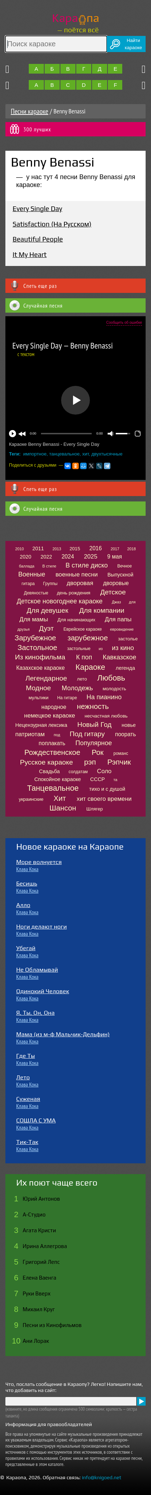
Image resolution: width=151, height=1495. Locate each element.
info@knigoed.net (102, 1477)
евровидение (122, 629)
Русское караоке (46, 762)
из (101, 648)
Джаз (116, 602)
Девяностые (36, 592)
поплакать (52, 743)
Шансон (63, 808)
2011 (38, 548)
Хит (60, 798)
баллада (27, 566)
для (132, 602)
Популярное (94, 743)
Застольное (37, 647)
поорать (125, 734)
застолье (128, 638)
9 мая (114, 556)
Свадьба (49, 771)
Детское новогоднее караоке (60, 601)
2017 (115, 549)
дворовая (80, 583)
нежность (93, 706)
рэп (90, 762)
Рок (98, 752)
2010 (19, 549)
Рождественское (52, 752)
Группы (50, 583)
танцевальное (64, 454)
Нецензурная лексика (41, 725)
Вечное (124, 566)
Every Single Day (37, 208)
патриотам (30, 734)
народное (53, 707)
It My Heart (30, 254)
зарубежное (88, 638)
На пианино (104, 697)
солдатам (78, 771)
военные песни (76, 574)
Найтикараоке (133, 44)
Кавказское (119, 657)
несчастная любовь (106, 716)
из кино (123, 647)
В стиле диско (86, 565)
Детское (113, 592)
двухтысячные (106, 454)
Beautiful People (38, 239)
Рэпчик (119, 762)
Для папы (118, 619)
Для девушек (47, 610)
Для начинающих (76, 619)
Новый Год (94, 724)
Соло (104, 771)
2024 (67, 556)
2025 (90, 556)
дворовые (116, 583)
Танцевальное (52, 788)
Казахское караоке (40, 668)
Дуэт (46, 628)
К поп (84, 657)
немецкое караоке (49, 715)
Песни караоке (29, 111)
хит (85, 454)
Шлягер (94, 809)
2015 (74, 548)
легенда (125, 668)
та (116, 779)
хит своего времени (104, 798)
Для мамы (33, 619)
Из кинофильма (40, 657)
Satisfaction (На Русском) (52, 224)
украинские (31, 799)
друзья (23, 629)
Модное (38, 688)
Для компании (101, 610)
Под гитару (87, 734)
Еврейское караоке (82, 629)
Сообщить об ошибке (124, 322)
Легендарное (46, 678)
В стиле (49, 566)
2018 (131, 549)
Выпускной (120, 575)
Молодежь (77, 688)
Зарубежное (35, 638)
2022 (46, 557)
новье (129, 725)
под (57, 735)
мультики (38, 697)
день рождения (73, 592)
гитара (28, 583)
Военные (31, 574)
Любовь (111, 677)
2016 (95, 548)
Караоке (90, 667)
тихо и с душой (107, 789)
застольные (79, 648)
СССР (97, 779)
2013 (56, 549)
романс (120, 753)
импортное (35, 454)
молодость (114, 688)
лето (82, 679)
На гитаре (67, 697)
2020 (25, 557)
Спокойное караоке (57, 779)
